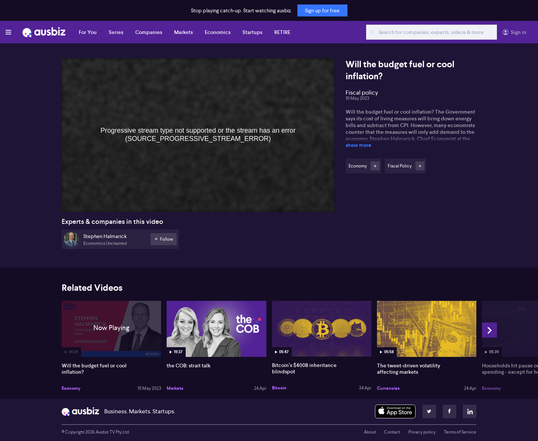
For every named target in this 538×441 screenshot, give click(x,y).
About (370, 432)
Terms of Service (460, 432)
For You (88, 32)
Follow (375, 165)
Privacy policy (422, 432)
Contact (392, 432)
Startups (252, 32)
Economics (218, 32)
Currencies (388, 388)
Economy (71, 388)
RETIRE (282, 32)
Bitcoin (279, 388)
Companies (148, 32)
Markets (183, 32)
